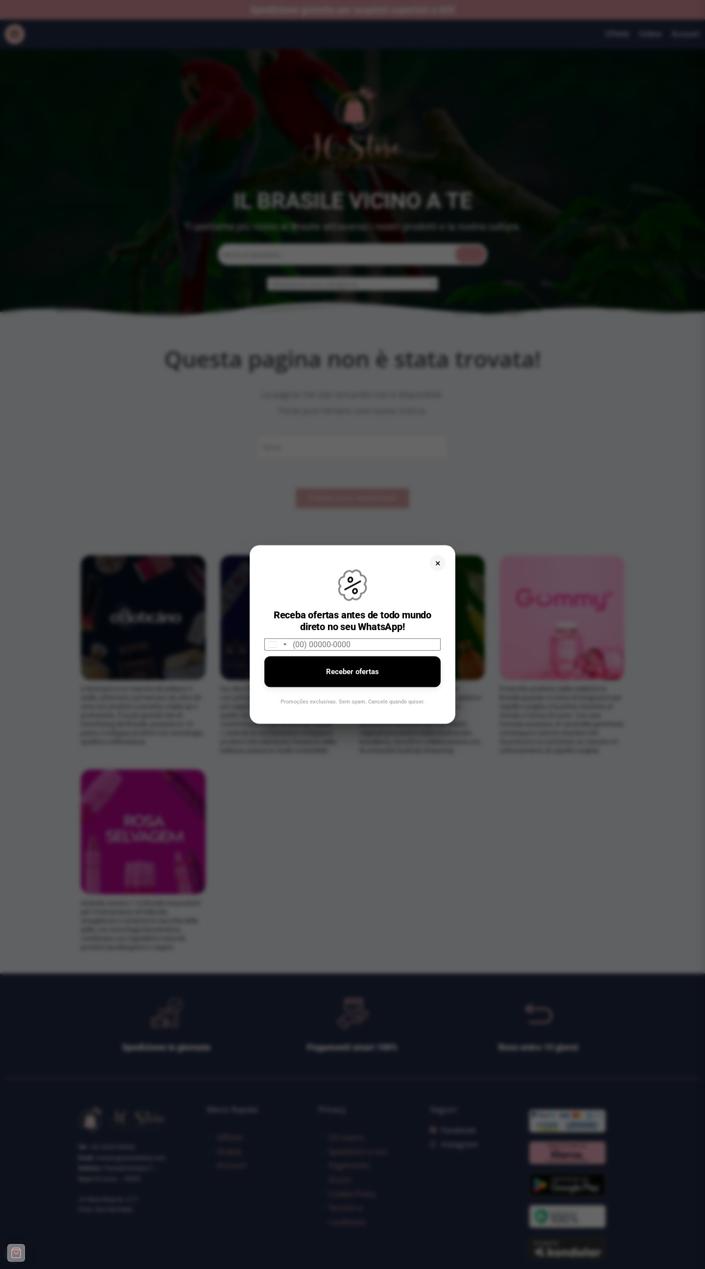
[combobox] (277, 644)
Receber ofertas (352, 671)
